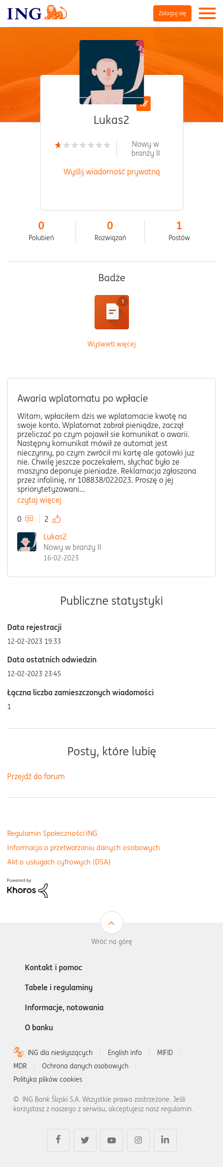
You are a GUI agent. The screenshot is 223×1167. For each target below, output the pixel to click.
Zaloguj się (172, 13)
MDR (20, 1066)
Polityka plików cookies (47, 1079)
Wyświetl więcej (111, 344)
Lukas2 (55, 536)
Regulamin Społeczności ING (52, 833)
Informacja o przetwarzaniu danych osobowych (83, 847)
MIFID (165, 1052)
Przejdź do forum (36, 776)
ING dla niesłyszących (60, 1052)
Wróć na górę (111, 941)
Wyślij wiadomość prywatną (112, 171)
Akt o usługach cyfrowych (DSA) (59, 861)
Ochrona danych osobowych (85, 1066)
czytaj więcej (39, 500)
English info (125, 1052)
